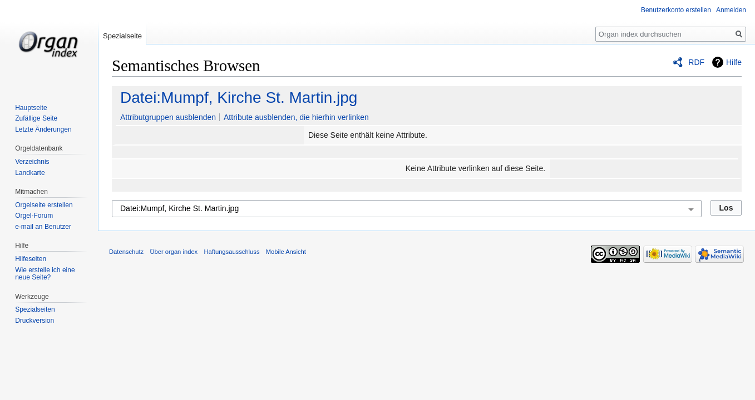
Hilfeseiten (30, 259)
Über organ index (174, 251)
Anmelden (731, 10)
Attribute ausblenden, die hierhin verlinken (296, 117)
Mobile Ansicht (286, 251)
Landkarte (30, 173)
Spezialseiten (35, 309)
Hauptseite (31, 108)
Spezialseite (122, 36)
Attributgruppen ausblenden (168, 117)
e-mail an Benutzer (43, 227)
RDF (696, 62)
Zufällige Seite (36, 118)
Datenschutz (126, 251)
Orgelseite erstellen (43, 205)
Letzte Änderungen (43, 129)
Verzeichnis (32, 162)
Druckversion (34, 320)
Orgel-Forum (34, 215)
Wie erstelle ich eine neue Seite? (45, 274)
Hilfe (734, 62)
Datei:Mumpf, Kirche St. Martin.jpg (238, 97)
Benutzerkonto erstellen (676, 10)
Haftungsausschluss (231, 251)
